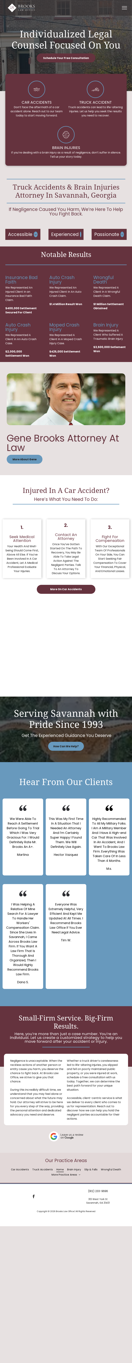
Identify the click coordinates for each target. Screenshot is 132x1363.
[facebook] (33, 1197)
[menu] (124, 7)
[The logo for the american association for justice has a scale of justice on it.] (36, 613)
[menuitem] (20, 1169)
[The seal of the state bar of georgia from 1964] (36, 664)
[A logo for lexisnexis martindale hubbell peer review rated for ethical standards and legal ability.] (96, 630)
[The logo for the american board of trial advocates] (96, 664)
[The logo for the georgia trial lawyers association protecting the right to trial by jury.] (96, 613)
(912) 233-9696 (98, 1191)
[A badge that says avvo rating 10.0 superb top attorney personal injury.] (36, 682)
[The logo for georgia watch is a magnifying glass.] (36, 647)
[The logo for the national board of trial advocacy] (36, 630)
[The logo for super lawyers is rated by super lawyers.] (96, 647)
